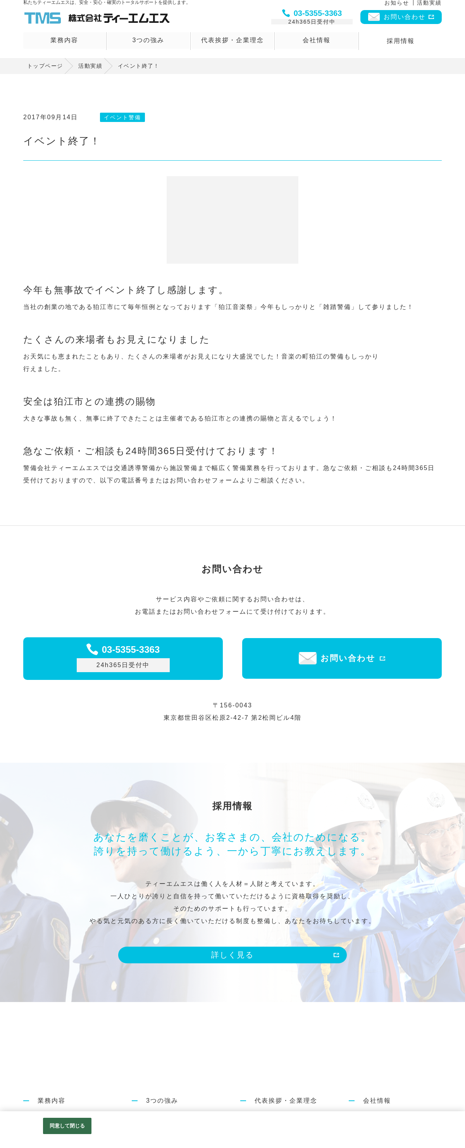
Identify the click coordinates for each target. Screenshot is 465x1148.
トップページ (45, 66)
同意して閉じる (67, 1126)
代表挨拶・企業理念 (232, 42)
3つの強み (149, 42)
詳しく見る (232, 954)
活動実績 (429, 6)
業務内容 (64, 42)
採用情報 (401, 42)
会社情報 (317, 42)
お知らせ (396, 6)
